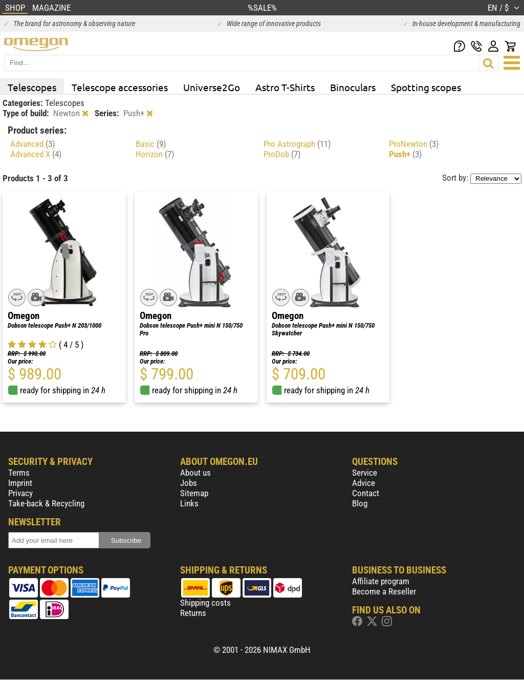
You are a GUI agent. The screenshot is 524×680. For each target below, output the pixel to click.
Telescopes (32, 87)
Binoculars (353, 87)
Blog (359, 503)
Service (364, 473)
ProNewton (414, 144)
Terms (19, 473)
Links (189, 503)
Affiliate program (380, 581)
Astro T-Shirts (285, 87)
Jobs (188, 483)
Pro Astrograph (297, 144)
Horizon (155, 154)
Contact (365, 493)
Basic (151, 144)
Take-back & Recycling (46, 503)
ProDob (282, 154)
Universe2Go (211, 87)
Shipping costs (205, 603)
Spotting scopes (426, 87)
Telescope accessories (120, 87)
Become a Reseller (384, 591)
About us (195, 473)
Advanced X (35, 154)
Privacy (20, 493)
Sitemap (194, 493)
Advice (363, 483)
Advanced (32, 144)
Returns (193, 613)
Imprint (20, 483)
